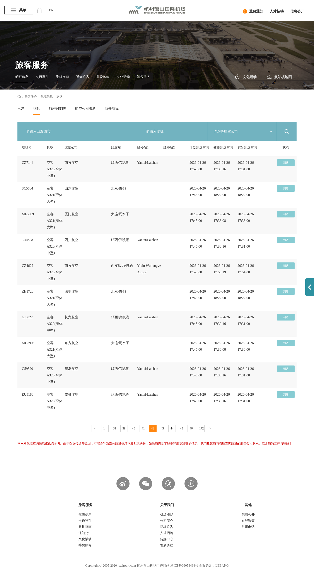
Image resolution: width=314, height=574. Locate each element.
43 (162, 428)
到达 (36, 108)
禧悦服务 (143, 77)
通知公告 (82, 77)
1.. (104, 428)
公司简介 (166, 520)
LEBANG (222, 565)
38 (114, 428)
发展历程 (166, 545)
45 (181, 428)
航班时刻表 (57, 108)
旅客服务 (31, 96)
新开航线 (112, 108)
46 (191, 428)
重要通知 (253, 11)
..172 (201, 428)
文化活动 (123, 77)
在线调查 (248, 520)
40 (133, 428)
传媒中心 (166, 539)
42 (152, 428)
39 (124, 428)
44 (172, 428)
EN (51, 10)
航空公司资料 (85, 108)
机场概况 (166, 514)
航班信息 (21, 77)
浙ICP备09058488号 (184, 565)
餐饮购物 (102, 77)
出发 (20, 108)
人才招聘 (277, 11)
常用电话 (248, 527)
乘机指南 (62, 77)
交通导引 (42, 77)
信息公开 (297, 11)
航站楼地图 (279, 77)
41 (143, 428)
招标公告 (166, 527)
